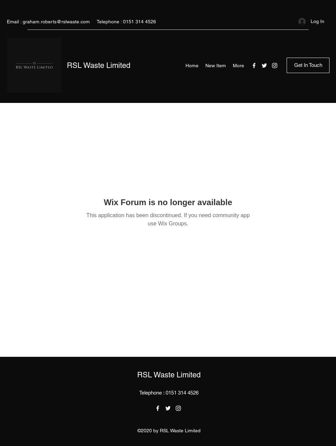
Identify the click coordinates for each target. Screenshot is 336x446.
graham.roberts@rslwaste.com (56, 21)
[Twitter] (264, 65)
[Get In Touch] (308, 65)
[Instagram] (274, 65)
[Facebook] (254, 65)
